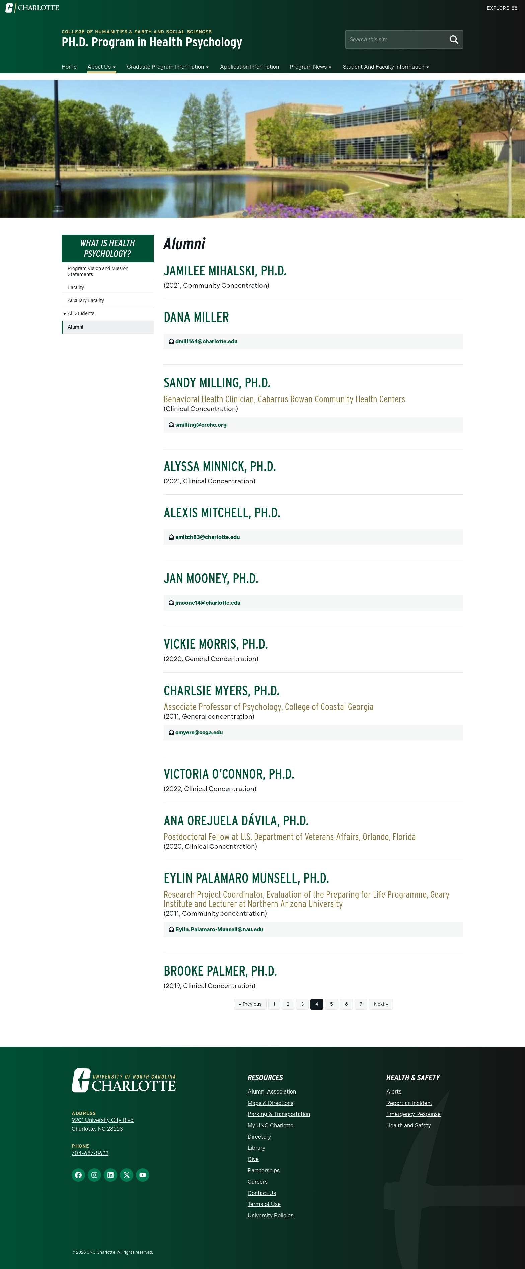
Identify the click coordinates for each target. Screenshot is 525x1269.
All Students (81, 313)
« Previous (250, 1004)
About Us (99, 67)
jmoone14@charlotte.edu (207, 603)
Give (253, 1159)
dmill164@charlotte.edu (206, 341)
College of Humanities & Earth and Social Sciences (137, 31)
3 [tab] (265, 214)
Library (256, 1148)
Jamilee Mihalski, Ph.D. (225, 271)
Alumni (75, 327)
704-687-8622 (90, 1153)
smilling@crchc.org (201, 425)
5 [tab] (285, 214)
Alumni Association (272, 1091)
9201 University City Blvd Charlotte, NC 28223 (103, 1124)
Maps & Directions (270, 1103)
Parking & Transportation (279, 1114)
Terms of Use (264, 1204)
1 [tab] (245, 214)
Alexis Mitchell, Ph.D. (222, 513)
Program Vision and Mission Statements (98, 271)
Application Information (249, 67)
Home (69, 67)
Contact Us (262, 1193)
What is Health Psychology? (107, 248)
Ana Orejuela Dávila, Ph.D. (236, 821)
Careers (258, 1182)
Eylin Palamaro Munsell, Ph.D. (246, 878)
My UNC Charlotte (270, 1125)
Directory (259, 1137)
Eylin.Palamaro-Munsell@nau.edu (219, 929)
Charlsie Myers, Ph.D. (222, 691)
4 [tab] (275, 214)
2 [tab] (255, 214)
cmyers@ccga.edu (199, 732)
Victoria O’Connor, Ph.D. (229, 774)
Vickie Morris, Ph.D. (216, 644)
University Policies (270, 1215)
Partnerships (264, 1170)
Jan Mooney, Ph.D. (211, 578)
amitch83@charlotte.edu (207, 537)
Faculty (76, 287)
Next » (381, 1004)
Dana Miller (196, 317)
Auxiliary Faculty (86, 300)
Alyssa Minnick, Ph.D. (220, 466)
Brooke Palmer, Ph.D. (220, 971)
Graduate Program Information (165, 67)
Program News (308, 67)
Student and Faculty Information (383, 67)
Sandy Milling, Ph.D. (217, 383)
